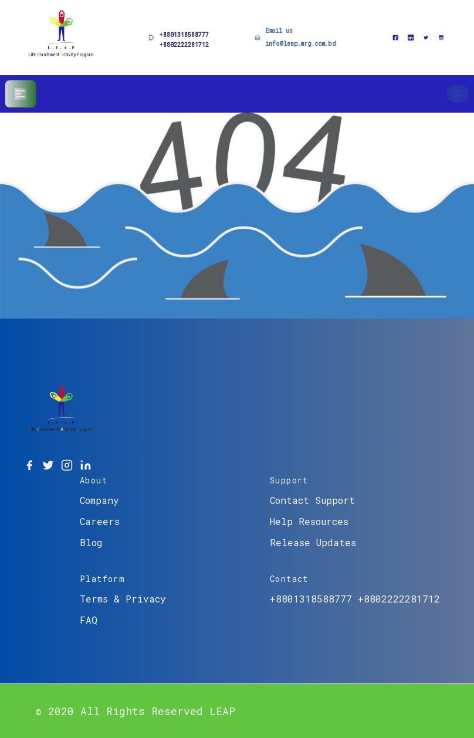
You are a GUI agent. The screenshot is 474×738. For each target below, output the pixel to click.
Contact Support (312, 500)
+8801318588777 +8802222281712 (355, 599)
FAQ (88, 620)
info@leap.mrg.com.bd (300, 44)
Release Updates (313, 542)
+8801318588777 (184, 35)
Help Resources (309, 521)
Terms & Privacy (123, 599)
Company (99, 500)
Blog (91, 542)
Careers (100, 521)
